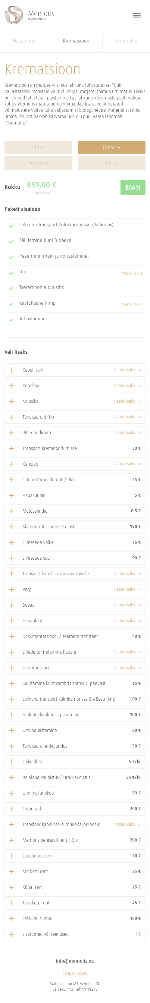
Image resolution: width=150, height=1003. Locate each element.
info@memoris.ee (75, 961)
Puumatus (126, 41)
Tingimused (75, 973)
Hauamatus (24, 41)
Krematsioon (76, 41)
